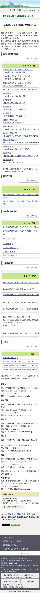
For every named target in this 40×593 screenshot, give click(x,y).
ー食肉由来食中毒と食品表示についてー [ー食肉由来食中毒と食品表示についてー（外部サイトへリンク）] (18, 155)
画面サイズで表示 (32, 58)
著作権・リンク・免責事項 (12, 541)
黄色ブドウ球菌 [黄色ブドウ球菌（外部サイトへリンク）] (9, 255)
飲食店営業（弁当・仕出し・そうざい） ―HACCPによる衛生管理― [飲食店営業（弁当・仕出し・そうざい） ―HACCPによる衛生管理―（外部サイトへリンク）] (18, 84)
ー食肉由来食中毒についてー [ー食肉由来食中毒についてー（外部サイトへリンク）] (14, 149)
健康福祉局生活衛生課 (9, 498)
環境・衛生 (26, 514)
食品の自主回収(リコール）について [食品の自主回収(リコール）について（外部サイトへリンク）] (16, 361)
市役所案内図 (30, 581)
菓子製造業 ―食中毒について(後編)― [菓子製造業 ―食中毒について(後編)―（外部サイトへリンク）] (12, 101)
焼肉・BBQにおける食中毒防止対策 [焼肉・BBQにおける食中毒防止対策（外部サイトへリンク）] (16, 317)
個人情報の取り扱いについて (13, 545)
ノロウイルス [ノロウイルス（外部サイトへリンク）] (8, 238)
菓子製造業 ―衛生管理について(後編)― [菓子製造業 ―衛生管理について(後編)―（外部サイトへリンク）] (13, 114)
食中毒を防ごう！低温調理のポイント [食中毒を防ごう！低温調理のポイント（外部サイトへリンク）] (17, 289)
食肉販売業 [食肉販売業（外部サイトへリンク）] (7, 146)
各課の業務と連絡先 (10, 581)
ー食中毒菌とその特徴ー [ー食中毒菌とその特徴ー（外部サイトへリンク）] (12, 122)
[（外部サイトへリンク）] (28, 149)
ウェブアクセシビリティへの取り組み (16, 549)
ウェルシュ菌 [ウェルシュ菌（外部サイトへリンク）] (8, 251)
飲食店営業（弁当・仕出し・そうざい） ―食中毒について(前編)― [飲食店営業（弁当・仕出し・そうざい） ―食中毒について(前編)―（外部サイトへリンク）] (18, 71)
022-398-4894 (29, 575)
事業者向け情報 (14, 514)
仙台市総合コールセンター (13, 575)
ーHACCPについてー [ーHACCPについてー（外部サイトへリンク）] (10, 162)
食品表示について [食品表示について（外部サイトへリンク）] (9, 357)
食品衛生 (11, 516)
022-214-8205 (14, 503)
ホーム (3, 514)
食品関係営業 (22, 516)
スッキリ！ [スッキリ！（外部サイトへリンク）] (7, 325)
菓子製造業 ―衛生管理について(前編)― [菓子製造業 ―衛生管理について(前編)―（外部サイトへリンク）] (13, 108)
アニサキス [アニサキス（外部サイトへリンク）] (7, 243)
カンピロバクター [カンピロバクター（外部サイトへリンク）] (9, 247)
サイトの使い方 (8, 537)
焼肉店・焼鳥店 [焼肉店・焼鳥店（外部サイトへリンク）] (9, 120)
